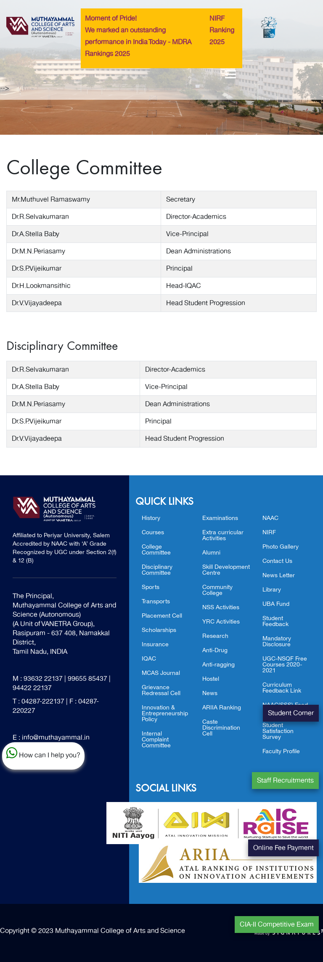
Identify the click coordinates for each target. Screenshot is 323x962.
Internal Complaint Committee (156, 739)
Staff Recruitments (285, 780)
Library (271, 589)
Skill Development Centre (226, 569)
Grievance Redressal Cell (161, 690)
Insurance (155, 644)
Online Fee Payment (283, 848)
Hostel (210, 678)
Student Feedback (275, 621)
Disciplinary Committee (157, 569)
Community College (217, 590)
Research (215, 636)
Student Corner (291, 713)
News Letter (278, 575)
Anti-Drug (215, 650)
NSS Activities (220, 607)
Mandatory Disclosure (276, 641)
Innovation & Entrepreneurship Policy (165, 713)
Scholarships (159, 630)
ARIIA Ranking (221, 707)
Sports (150, 587)
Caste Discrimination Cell (221, 727)
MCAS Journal (161, 673)
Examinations (220, 518)
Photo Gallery (280, 546)
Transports (156, 601)
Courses (153, 532)
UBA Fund (275, 604)
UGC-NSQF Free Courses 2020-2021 (284, 664)
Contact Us (277, 561)
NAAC (270, 518)
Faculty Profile (281, 751)
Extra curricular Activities (223, 535)
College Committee (156, 549)
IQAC (149, 658)
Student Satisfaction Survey (278, 731)
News (209, 693)
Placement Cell (162, 615)
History (151, 518)
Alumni (211, 552)
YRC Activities (221, 621)
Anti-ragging (218, 664)
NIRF (269, 532)
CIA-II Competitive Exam (277, 924)
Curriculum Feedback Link (281, 687)
